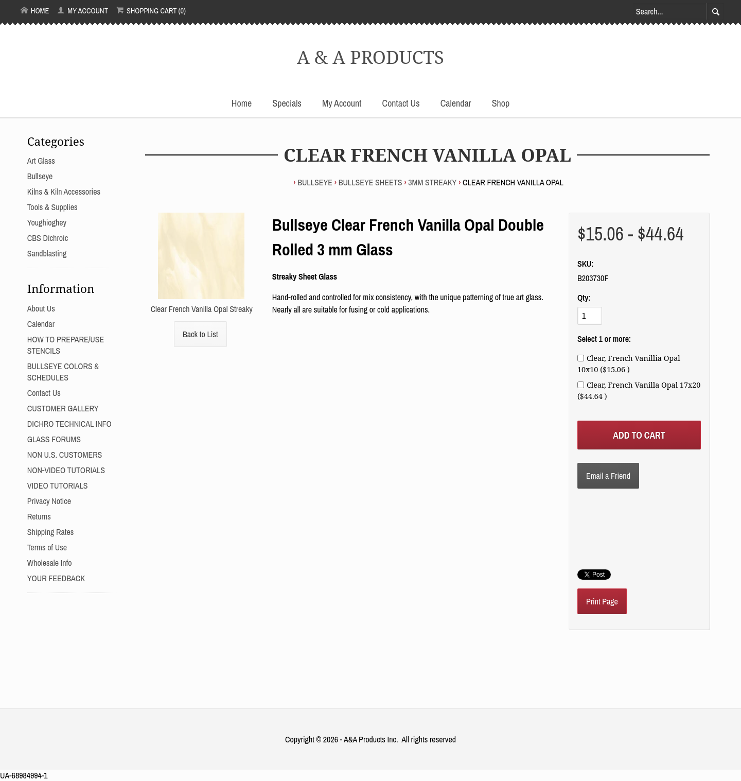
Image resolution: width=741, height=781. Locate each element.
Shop (500, 103)
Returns (39, 516)
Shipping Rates (50, 531)
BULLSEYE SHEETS (370, 182)
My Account (82, 10)
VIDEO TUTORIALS (57, 485)
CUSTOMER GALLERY (63, 408)
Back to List (200, 334)
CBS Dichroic (47, 238)
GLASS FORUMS (54, 439)
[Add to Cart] (639, 435)
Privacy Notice (49, 501)
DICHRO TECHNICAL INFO (69, 423)
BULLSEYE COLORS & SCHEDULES (63, 371)
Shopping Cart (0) (151, 10)
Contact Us (401, 103)
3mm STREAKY (432, 182)
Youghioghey (46, 222)
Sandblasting (47, 253)
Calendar (455, 103)
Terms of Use (47, 547)
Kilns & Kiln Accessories (63, 191)
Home (35, 10)
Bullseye (314, 182)
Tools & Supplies (52, 207)
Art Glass (41, 160)
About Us (41, 308)
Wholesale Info (49, 562)
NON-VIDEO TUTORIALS (66, 470)
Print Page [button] (602, 601)
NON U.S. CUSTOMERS (64, 454)
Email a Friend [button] (608, 475)
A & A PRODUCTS (370, 56)
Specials (287, 103)
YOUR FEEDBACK (56, 578)
